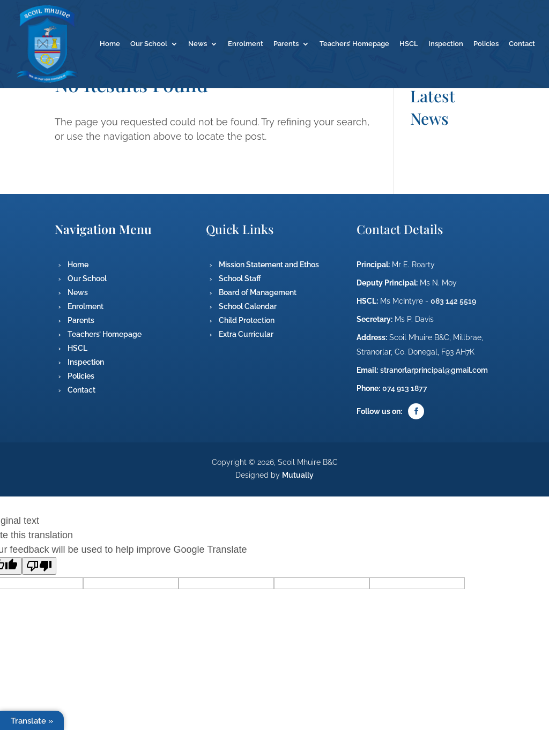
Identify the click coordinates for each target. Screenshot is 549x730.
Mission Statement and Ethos (269, 264)
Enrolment (245, 44)
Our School (148, 44)
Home (110, 44)
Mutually (298, 475)
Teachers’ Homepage (354, 44)
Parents (286, 44)
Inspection (445, 44)
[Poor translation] (39, 566)
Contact (522, 44)
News (197, 44)
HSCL (408, 44)
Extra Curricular (246, 334)
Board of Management (257, 292)
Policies (486, 44)
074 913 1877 (404, 388)
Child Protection (246, 320)
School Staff (240, 278)
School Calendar (248, 306)
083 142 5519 (453, 301)
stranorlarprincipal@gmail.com (434, 370)
